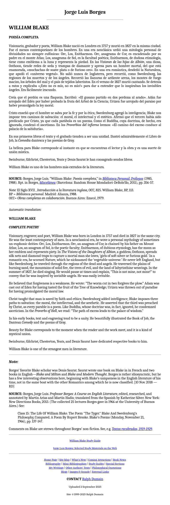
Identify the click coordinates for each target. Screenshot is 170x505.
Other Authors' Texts (78, 467)
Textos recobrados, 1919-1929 (132, 429)
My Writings (56, 467)
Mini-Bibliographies (75, 463)
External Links (100, 471)
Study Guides (96, 463)
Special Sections (115, 463)
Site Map (64, 459)
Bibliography (53, 463)
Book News (119, 459)
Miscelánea (47, 183)
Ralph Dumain (92, 479)
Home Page (50, 459)
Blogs (64, 471)
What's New (79, 459)
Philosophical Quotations (106, 467)
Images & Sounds (80, 471)
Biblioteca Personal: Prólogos (122, 179)
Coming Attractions (99, 459)
